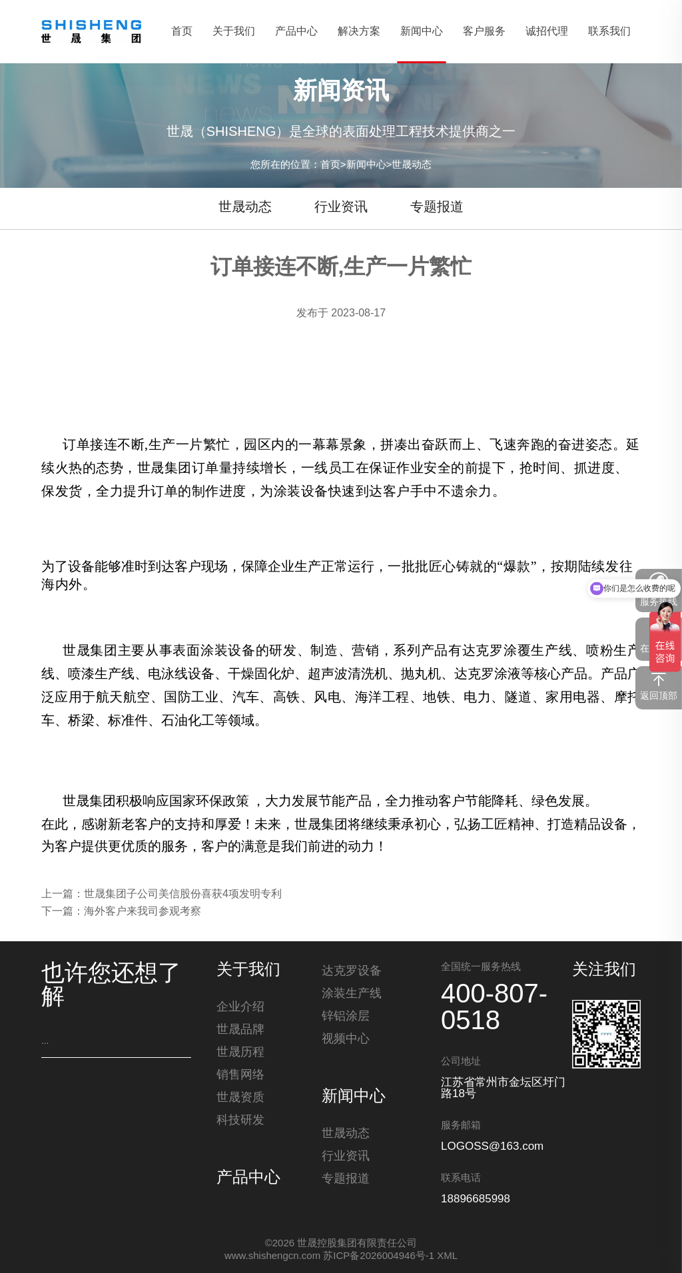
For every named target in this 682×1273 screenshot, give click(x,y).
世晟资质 (240, 1099)
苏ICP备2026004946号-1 (378, 1256)
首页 (330, 166)
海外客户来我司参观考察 (142, 911)
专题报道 (437, 207)
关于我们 (248, 971)
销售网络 (240, 1076)
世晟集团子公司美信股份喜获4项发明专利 (183, 894)
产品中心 (248, 1180)
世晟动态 (412, 166)
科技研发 (240, 1121)
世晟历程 (240, 1054)
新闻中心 (366, 166)
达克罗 (483, 650)
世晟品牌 (240, 1031)
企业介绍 (240, 1008)
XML (447, 1256)
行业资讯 (341, 207)
